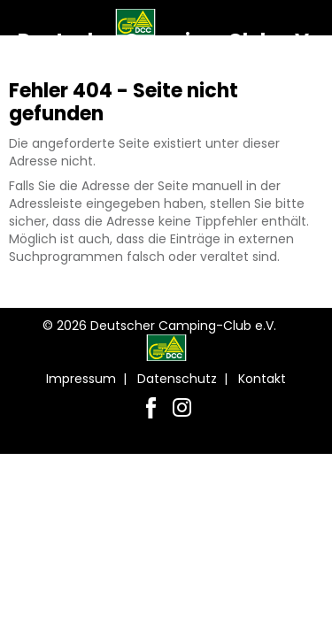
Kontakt (262, 379)
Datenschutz (177, 379)
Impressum (81, 379)
